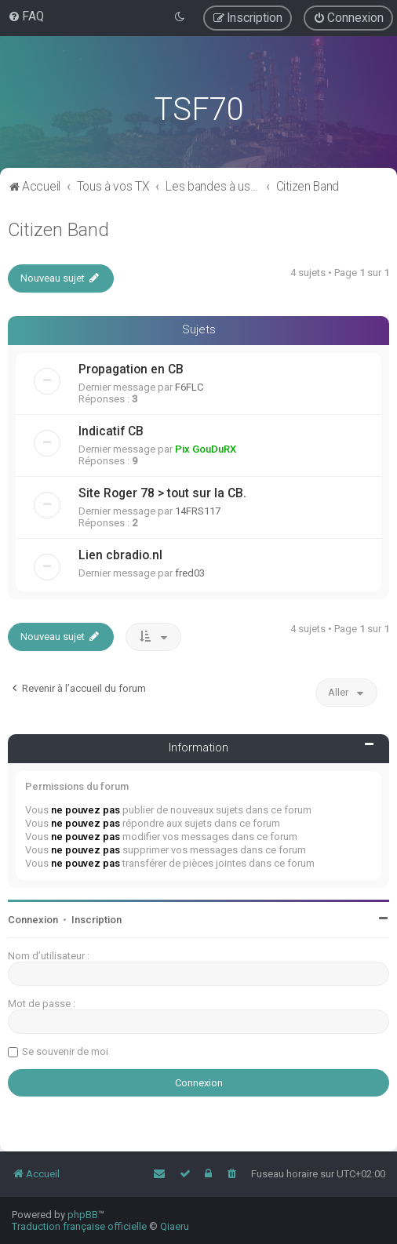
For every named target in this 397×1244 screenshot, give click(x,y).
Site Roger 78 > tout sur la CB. (162, 493)
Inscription (96, 920)
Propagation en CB (131, 369)
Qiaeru (174, 1226)
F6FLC (189, 387)
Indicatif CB (111, 431)
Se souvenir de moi (65, 1051)
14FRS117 (197, 511)
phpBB (82, 1214)
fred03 (190, 573)
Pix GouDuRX (205, 449)
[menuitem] (26, 16)
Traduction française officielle (79, 1226)
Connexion (33, 920)
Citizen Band (58, 230)
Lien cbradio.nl (120, 555)
